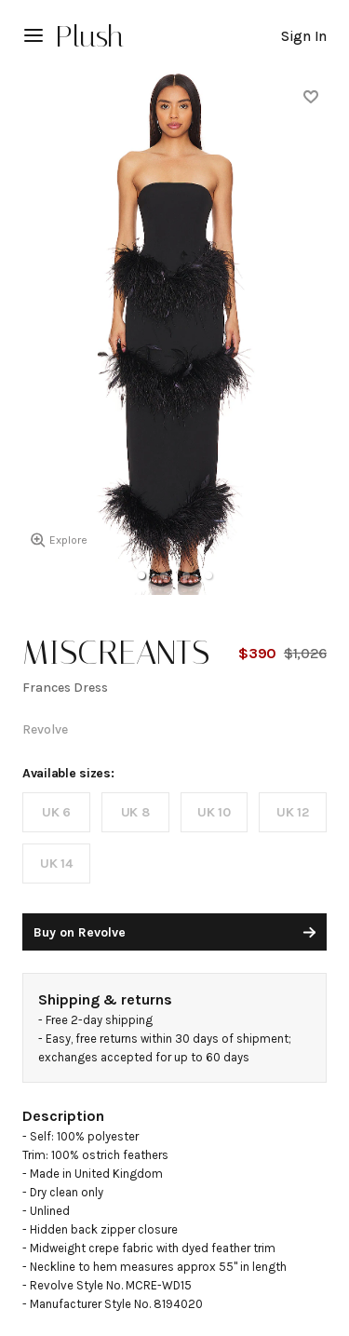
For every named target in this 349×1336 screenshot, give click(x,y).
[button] (141, 575)
